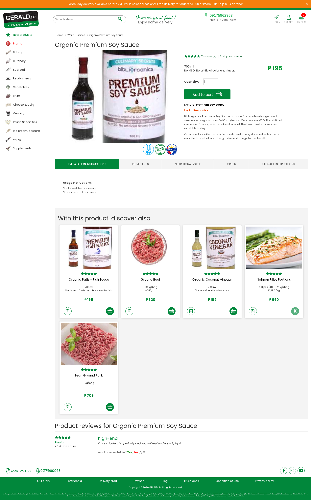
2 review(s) (209, 56)
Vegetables (21, 87)
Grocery (18, 113)
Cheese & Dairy (24, 105)
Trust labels (192, 481)
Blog (165, 481)
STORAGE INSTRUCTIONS (278, 164)
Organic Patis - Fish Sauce (89, 279)
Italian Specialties (25, 122)
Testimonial (74, 481)
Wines (17, 140)
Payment (139, 481)
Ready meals (22, 78)
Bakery (17, 52)
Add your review (231, 56)
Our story (43, 481)
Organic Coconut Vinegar (212, 279)
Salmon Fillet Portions (274, 279)
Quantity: (190, 82)
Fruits (16, 96)
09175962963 (218, 15)
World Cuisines (76, 35)
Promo (17, 43)
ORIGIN (231, 164)
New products (22, 35)
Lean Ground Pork (89, 375)
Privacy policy (264, 481)
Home (59, 35)
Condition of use (227, 481)
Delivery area (108, 481)
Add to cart (207, 94)
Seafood (19, 70)
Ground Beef (150, 279)
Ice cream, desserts (26, 131)
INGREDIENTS (140, 164)
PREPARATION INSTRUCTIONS (87, 164)
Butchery (19, 61)
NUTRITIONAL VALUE (188, 164)
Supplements (22, 148)
